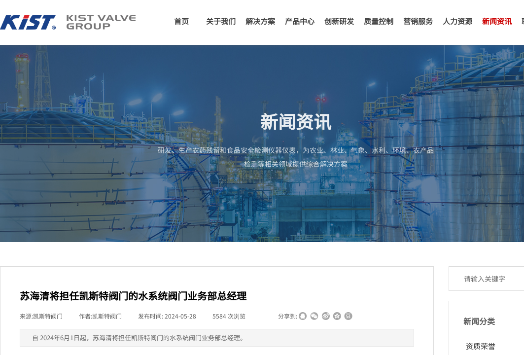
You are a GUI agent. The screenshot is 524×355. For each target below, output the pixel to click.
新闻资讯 (497, 21)
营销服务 (418, 21)
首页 (181, 21)
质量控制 (378, 21)
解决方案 (260, 21)
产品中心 (299, 21)
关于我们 (221, 21)
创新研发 (339, 21)
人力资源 (457, 21)
